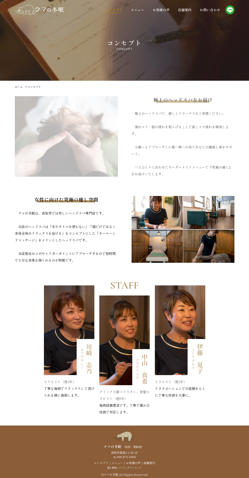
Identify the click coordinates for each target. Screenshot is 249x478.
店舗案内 (185, 9)
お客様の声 (161, 9)
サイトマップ (134, 467)
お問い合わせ (210, 9)
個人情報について (116, 467)
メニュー (137, 9)
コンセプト (114, 9)
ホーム (19, 87)
